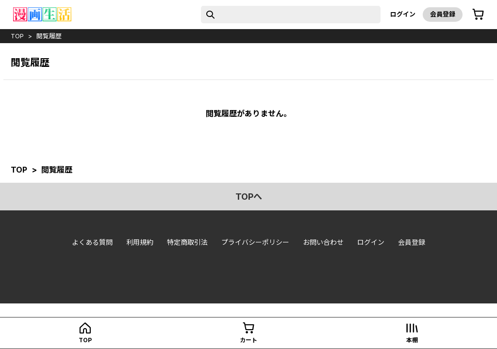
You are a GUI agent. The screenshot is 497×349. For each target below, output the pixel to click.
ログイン (402, 14)
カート (248, 340)
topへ (248, 196)
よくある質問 (92, 242)
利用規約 (139, 242)
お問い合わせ (323, 242)
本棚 (412, 340)
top (17, 36)
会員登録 (442, 14)
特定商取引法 (187, 242)
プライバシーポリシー (255, 242)
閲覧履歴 (49, 36)
